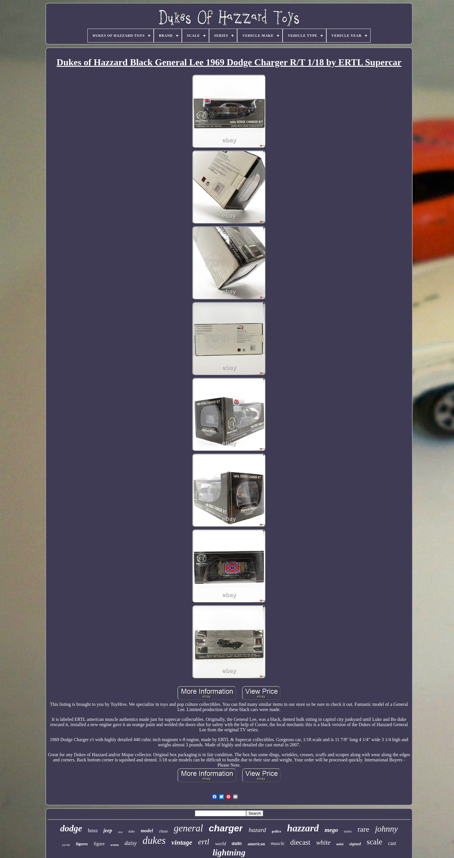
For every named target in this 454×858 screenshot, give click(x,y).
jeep (107, 830)
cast (392, 843)
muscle (277, 843)
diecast (300, 842)
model (147, 830)
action (114, 844)
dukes (154, 840)
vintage (181, 842)
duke (131, 831)
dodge (71, 828)
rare (363, 829)
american (256, 844)
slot (120, 832)
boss (93, 830)
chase (163, 831)
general (188, 828)
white (323, 842)
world (220, 843)
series (348, 831)
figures (82, 844)
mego (331, 829)
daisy (131, 843)
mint (340, 844)
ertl (203, 841)
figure (99, 843)
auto (237, 843)
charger (226, 828)
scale (374, 841)
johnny (386, 828)
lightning (229, 852)
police (276, 831)
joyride (66, 844)
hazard (257, 829)
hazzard (303, 828)
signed (355, 844)
